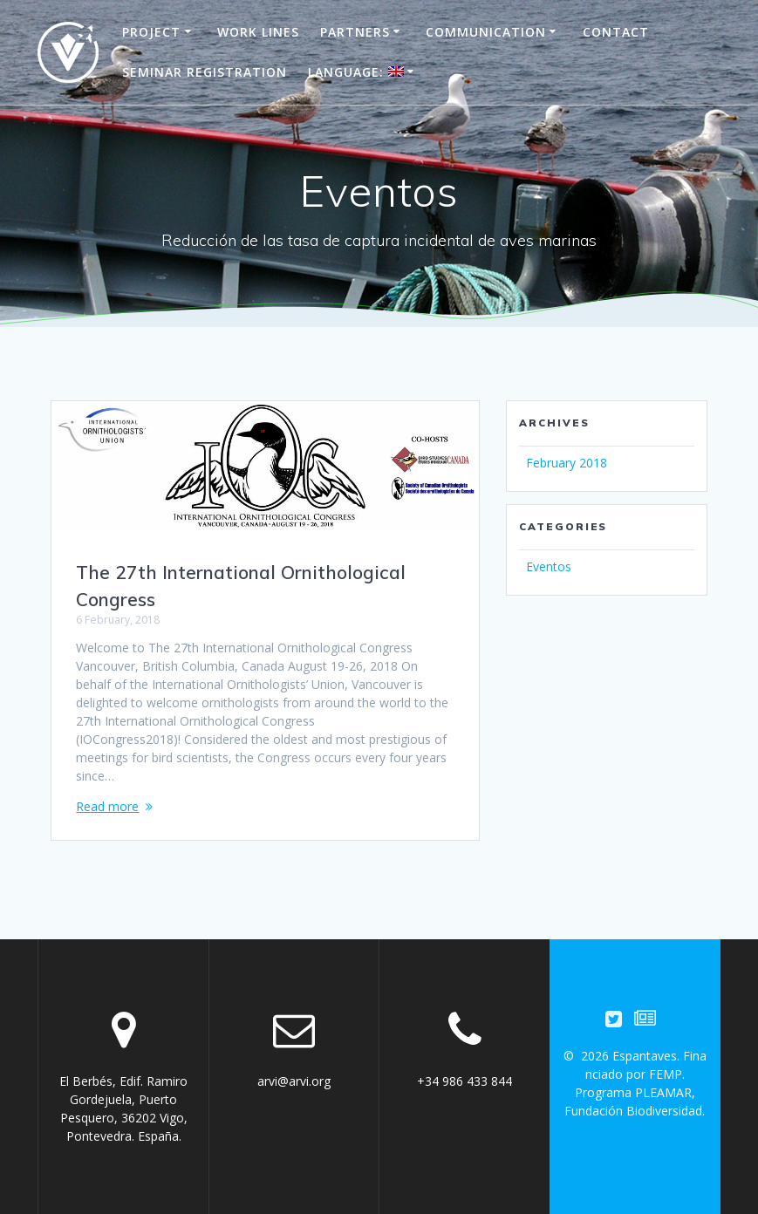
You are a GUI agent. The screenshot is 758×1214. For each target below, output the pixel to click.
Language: (356, 72)
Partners (355, 32)
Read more (107, 806)
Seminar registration (204, 72)
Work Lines (258, 32)
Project (151, 32)
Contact (616, 32)
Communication (486, 32)
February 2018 (566, 462)
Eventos (548, 566)
